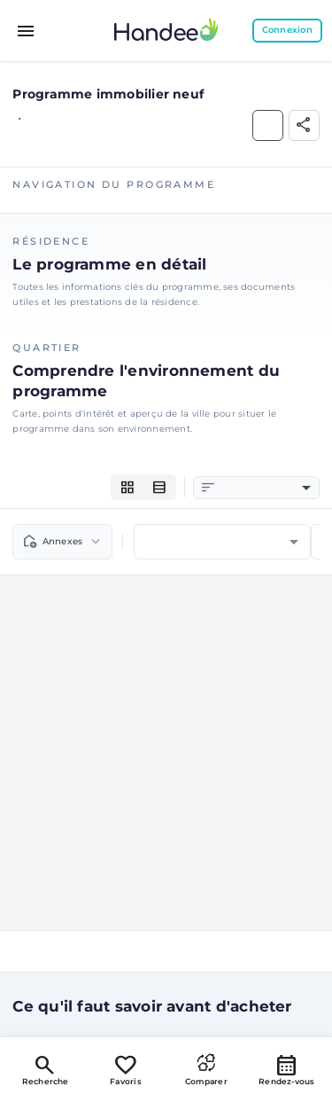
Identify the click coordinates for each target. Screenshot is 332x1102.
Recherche (45, 1069)
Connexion (287, 29)
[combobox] (265, 487)
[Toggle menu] (26, 31)
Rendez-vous (287, 1069)
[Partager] (304, 125)
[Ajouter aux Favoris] (267, 125)
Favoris (126, 1069)
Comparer (206, 1069)
